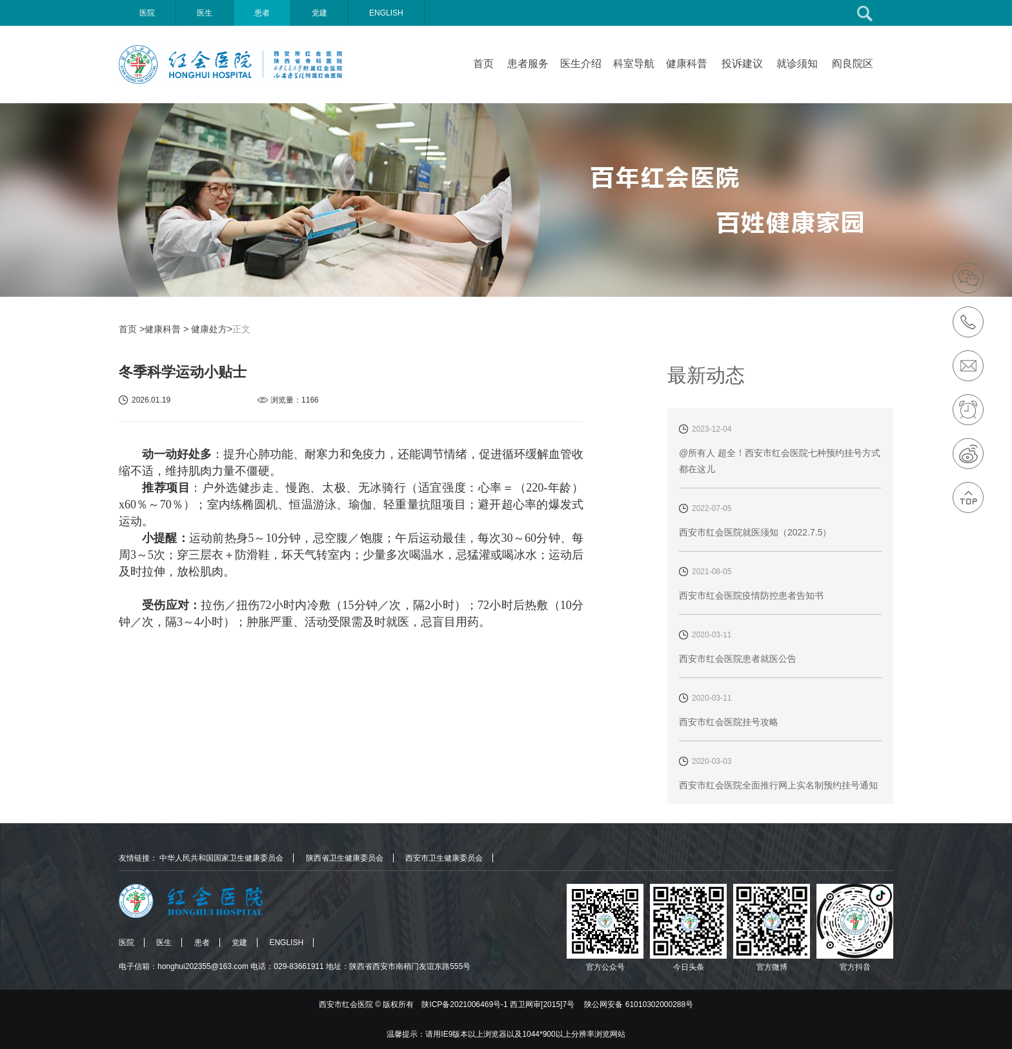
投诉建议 (742, 63)
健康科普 (686, 63)
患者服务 (528, 63)
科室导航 (633, 63)
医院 (147, 12)
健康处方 (209, 329)
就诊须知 (797, 63)
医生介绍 (581, 63)
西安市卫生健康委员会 (444, 858)
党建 (319, 12)
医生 (204, 12)
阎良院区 (852, 63)
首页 (483, 63)
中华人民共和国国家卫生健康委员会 (221, 858)
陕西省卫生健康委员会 (344, 858)
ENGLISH (386, 12)
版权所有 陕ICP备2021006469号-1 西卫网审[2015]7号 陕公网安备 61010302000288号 (538, 1004)
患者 (262, 12)
